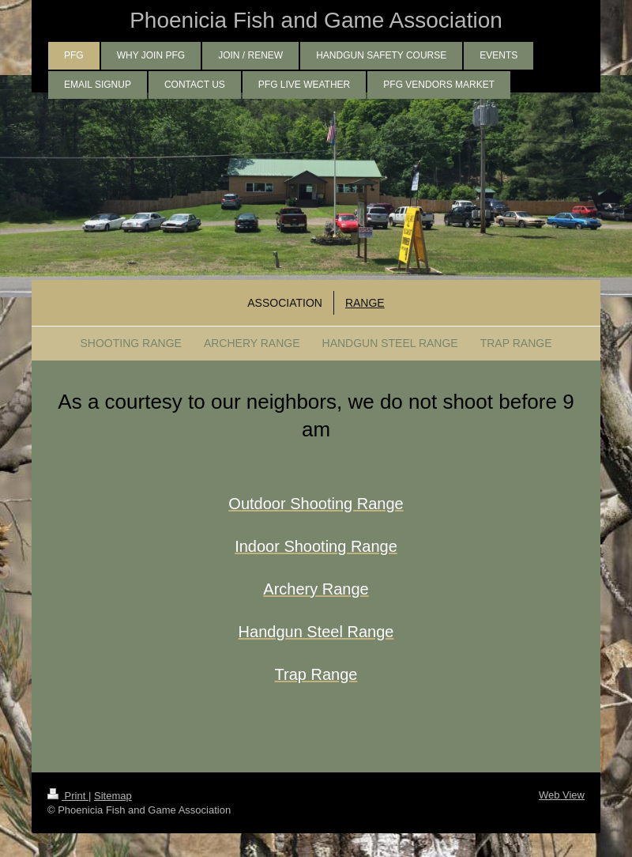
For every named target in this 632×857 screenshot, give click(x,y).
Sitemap (113, 796)
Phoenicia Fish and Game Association (316, 20)
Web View (562, 795)
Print (67, 796)
